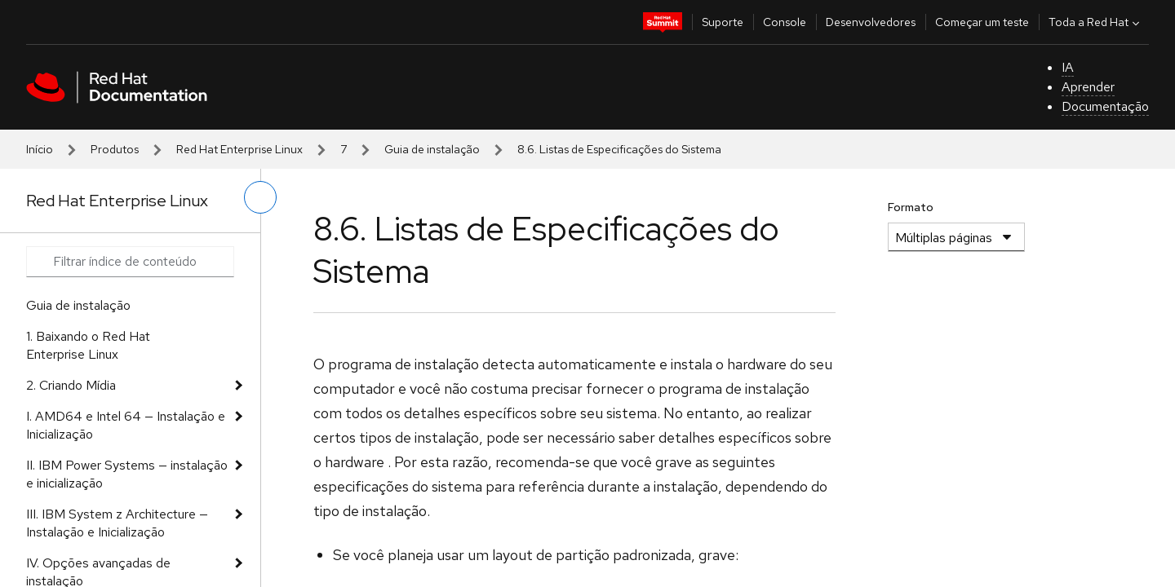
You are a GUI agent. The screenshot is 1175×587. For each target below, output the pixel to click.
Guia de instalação (432, 149)
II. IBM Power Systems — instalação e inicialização (127, 474)
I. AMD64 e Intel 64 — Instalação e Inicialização (125, 425)
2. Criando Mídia (71, 385)
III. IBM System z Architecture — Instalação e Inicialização (117, 523)
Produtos (115, 149)
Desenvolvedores (871, 22)
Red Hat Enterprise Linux (239, 149)
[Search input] (130, 261)
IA (1068, 67)
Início (39, 149)
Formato (910, 207)
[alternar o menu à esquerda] (260, 197)
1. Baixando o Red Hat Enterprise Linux (88, 345)
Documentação (1105, 106)
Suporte (722, 22)
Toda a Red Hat (1096, 22)
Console (784, 22)
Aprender (1088, 86)
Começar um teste (982, 22)
